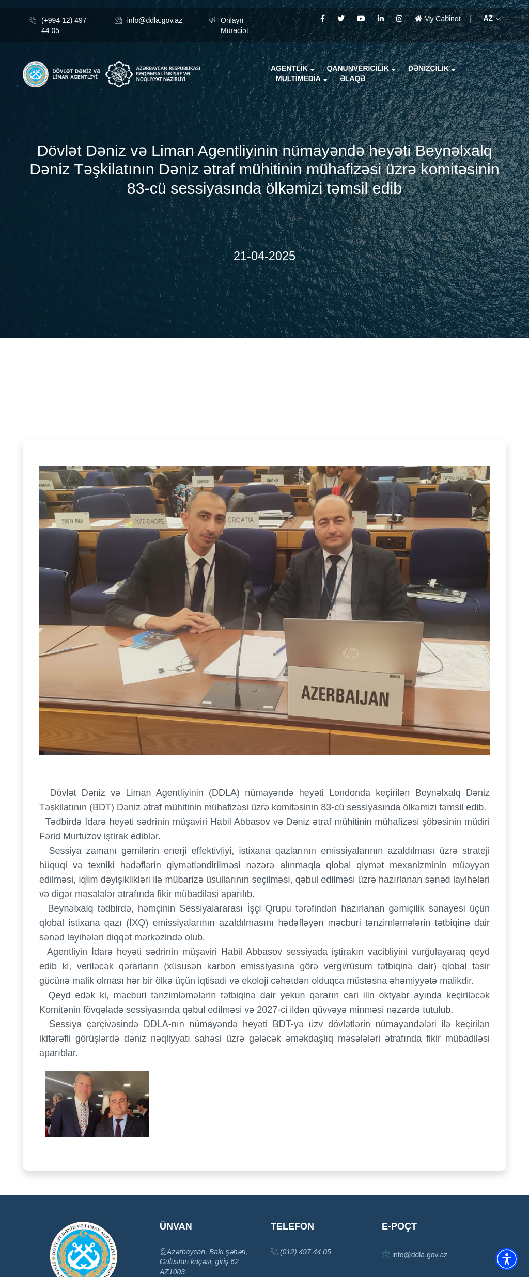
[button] (506, 1259)
